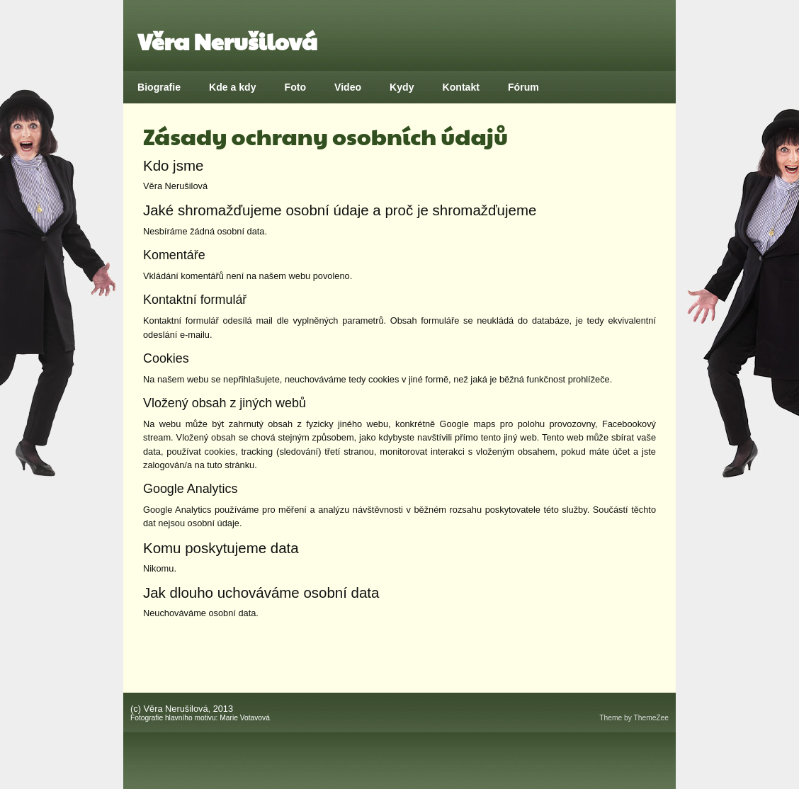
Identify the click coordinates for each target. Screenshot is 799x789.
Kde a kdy (232, 87)
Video (347, 87)
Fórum (523, 87)
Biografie (159, 87)
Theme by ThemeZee (634, 718)
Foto (296, 87)
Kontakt (461, 87)
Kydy (402, 87)
